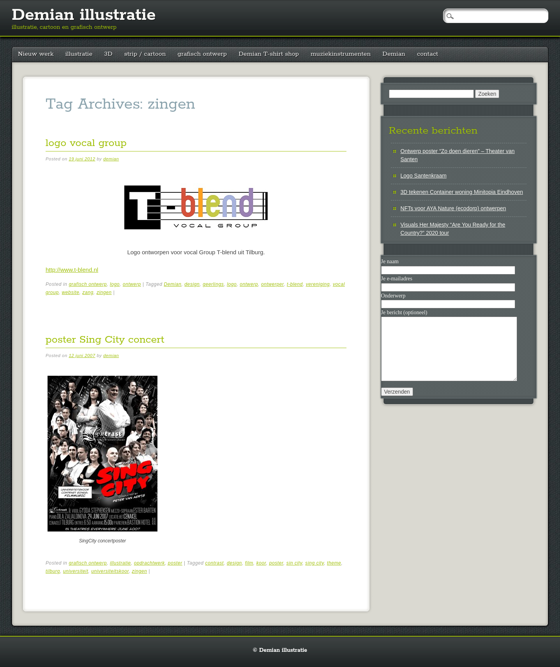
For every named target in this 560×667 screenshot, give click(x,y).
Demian (393, 54)
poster (175, 563)
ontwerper (272, 284)
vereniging (318, 284)
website (70, 292)
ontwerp (132, 284)
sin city (294, 563)
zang (87, 292)
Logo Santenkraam (424, 175)
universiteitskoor (110, 571)
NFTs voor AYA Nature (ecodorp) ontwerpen (453, 208)
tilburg (53, 571)
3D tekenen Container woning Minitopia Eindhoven (462, 192)
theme (334, 563)
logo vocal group (86, 143)
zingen (104, 292)
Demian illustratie (84, 15)
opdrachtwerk (149, 563)
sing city (314, 563)
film (249, 563)
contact (427, 54)
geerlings (213, 284)
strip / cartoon (145, 54)
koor (261, 563)
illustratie (79, 54)
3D (108, 54)
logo (115, 284)
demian (111, 159)
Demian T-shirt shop (268, 54)
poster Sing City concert (105, 340)
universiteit (75, 571)
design (192, 284)
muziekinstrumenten (341, 54)
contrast (214, 563)
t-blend (295, 284)
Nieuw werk (36, 54)
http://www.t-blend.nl (72, 269)
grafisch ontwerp (202, 54)
